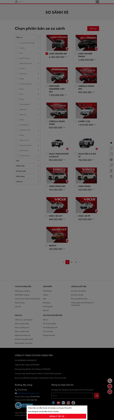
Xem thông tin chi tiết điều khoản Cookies (43, 411)
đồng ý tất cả (57, 416)
